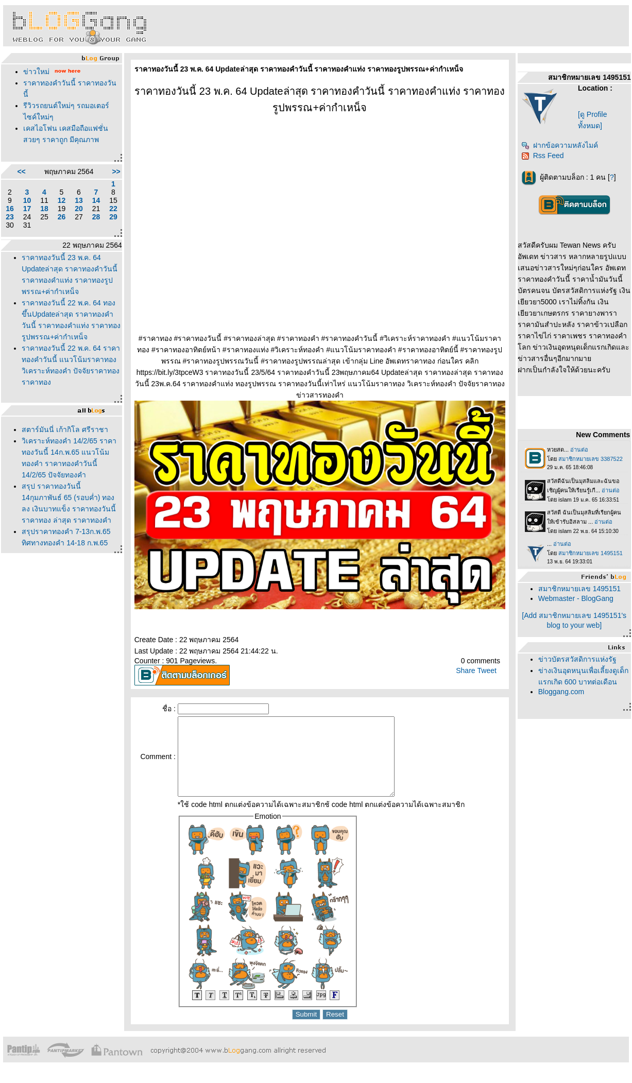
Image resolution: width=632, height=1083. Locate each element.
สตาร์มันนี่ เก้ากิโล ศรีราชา (65, 429)
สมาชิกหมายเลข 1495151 (579, 589)
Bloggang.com (561, 691)
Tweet (487, 670)
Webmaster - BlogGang (575, 598)
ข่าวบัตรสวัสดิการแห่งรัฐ (577, 659)
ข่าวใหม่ (36, 71)
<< (21, 171)
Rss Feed (542, 155)
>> (116, 171)
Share (465, 670)
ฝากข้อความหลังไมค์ (559, 145)
